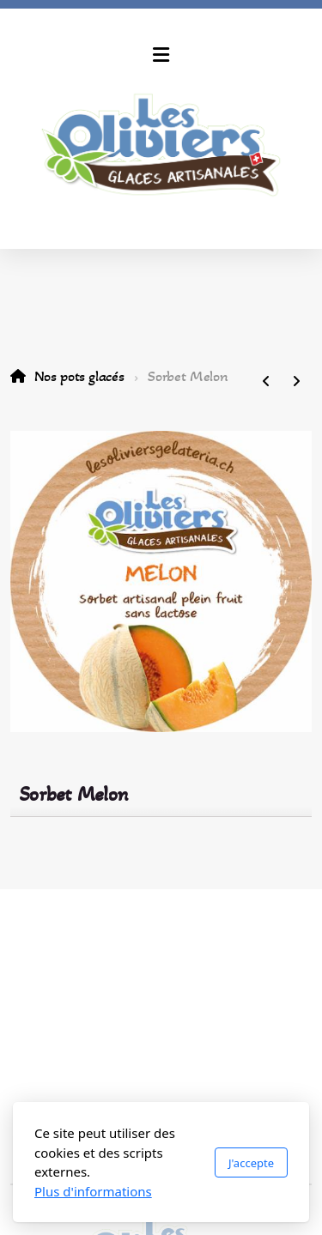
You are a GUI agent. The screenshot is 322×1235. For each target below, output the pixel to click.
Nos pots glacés (79, 376)
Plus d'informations (93, 1191)
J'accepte (251, 1163)
